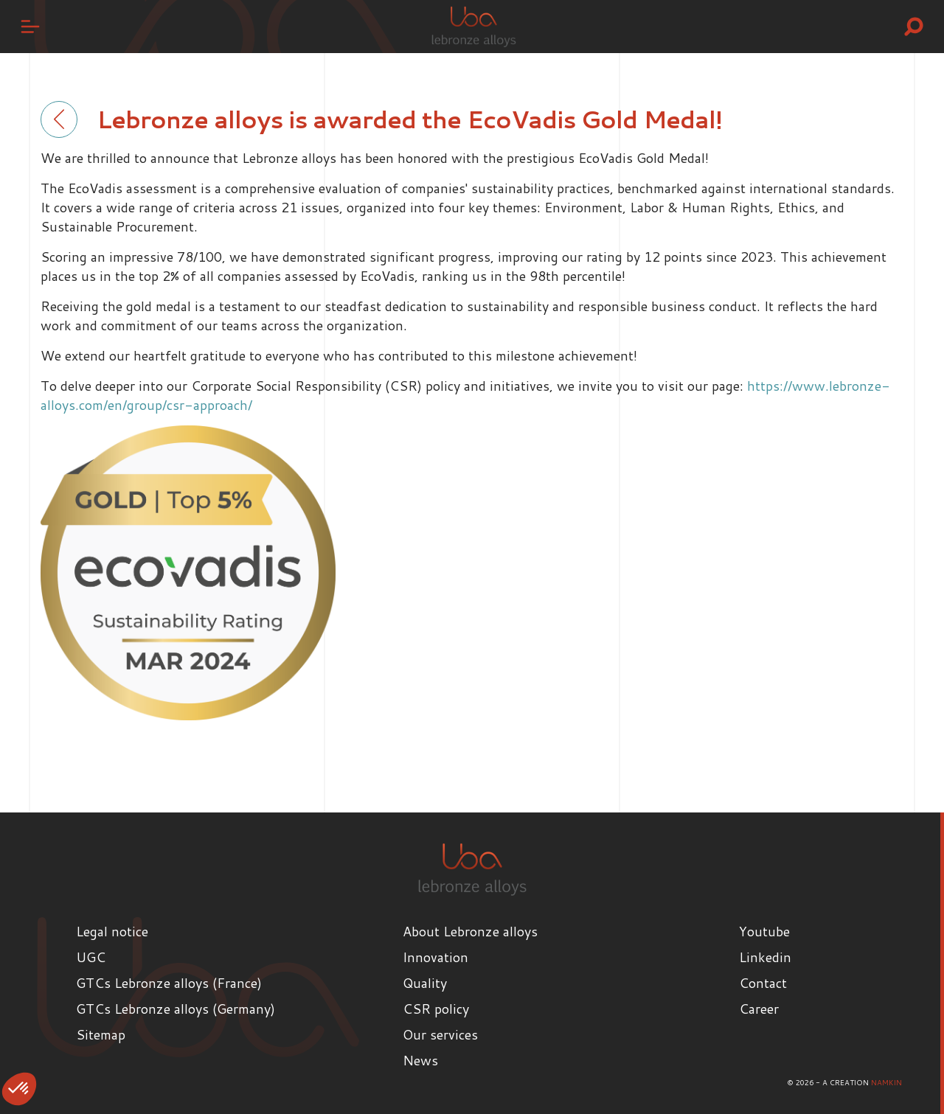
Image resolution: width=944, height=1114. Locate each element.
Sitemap (100, 1034)
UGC (90, 957)
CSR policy (436, 1008)
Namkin (886, 1082)
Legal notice (112, 931)
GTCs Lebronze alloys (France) (169, 982)
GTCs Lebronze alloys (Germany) (175, 1008)
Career (759, 1008)
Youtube (764, 931)
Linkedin (765, 957)
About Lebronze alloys (470, 931)
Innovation (435, 957)
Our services (440, 1034)
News (420, 1060)
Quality (425, 982)
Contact (763, 982)
